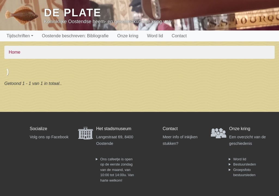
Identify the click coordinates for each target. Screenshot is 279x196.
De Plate (72, 13)
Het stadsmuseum (113, 128)
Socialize (38, 128)
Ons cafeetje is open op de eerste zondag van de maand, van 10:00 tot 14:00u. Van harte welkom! (117, 169)
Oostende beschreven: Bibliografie (75, 35)
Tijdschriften (18, 35)
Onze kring (127, 35)
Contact (179, 35)
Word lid (155, 35)
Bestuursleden (244, 164)
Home (14, 52)
